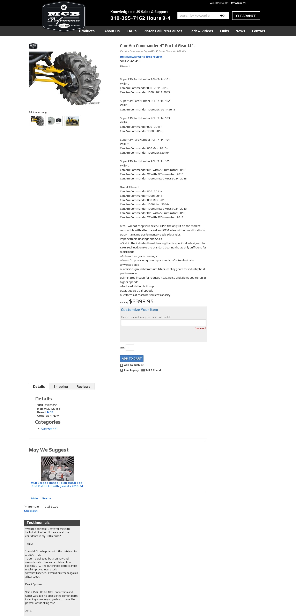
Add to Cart (132, 358)
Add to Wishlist (133, 365)
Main (34, 498)
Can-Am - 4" (49, 428)
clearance (246, 16)
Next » (46, 498)
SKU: (123, 61)
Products (129, 30)
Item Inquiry (131, 370)
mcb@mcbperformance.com (231, 585)
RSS (115, 570)
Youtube (118, 566)
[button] (203, 15)
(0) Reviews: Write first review (141, 56)
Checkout (217, 47)
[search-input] (197, 15)
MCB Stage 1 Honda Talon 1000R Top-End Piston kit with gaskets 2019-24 (57, 484)
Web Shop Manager (187, 606)
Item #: (42, 408)
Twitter (118, 562)
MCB (50, 412)
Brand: (41, 412)
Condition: (44, 415)
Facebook (118, 558)
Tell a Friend (153, 370)
